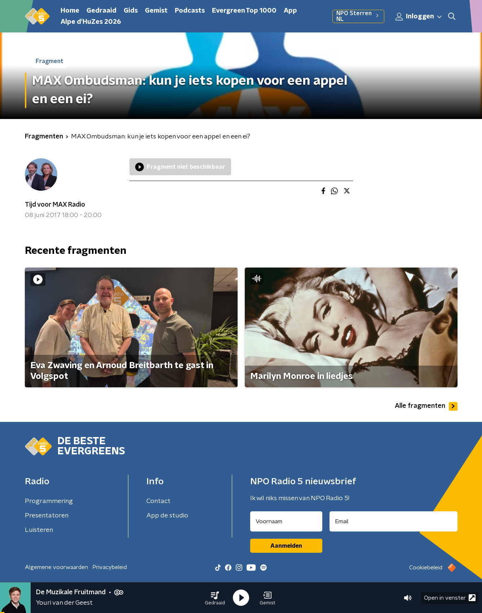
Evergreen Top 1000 (244, 11)
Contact (158, 501)
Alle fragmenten (426, 406)
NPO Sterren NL (358, 16)
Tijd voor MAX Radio (55, 205)
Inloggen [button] (419, 17)
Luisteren (39, 530)
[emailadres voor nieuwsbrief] (393, 521)
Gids (131, 11)
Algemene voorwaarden (56, 567)
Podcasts (190, 11)
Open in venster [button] (450, 597)
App (290, 11)
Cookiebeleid (425, 567)
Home (70, 11)
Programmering (49, 501)
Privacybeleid (109, 567)
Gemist (156, 11)
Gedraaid (101, 11)
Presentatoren (46, 515)
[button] (214, 597)
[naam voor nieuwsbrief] (286, 521)
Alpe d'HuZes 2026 (91, 22)
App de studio (167, 515)
